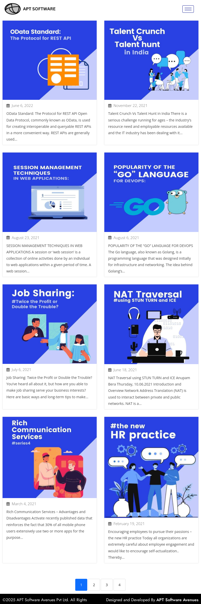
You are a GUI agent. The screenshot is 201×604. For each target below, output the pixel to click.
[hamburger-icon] (188, 9)
